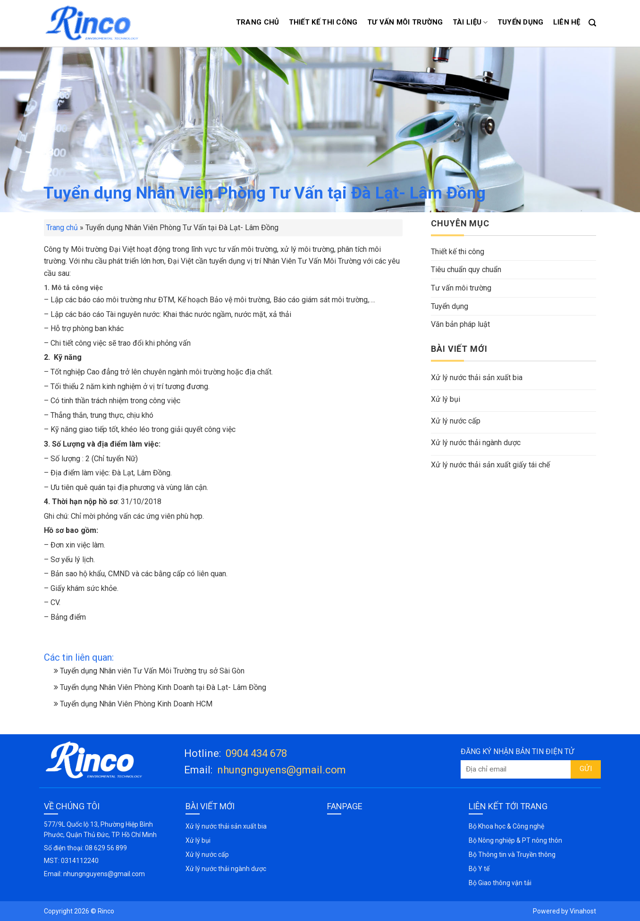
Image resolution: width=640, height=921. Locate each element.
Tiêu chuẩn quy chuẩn (466, 269)
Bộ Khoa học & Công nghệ (506, 826)
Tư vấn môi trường (405, 22)
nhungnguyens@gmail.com (281, 770)
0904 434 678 (256, 753)
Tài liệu (470, 22)
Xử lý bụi (445, 399)
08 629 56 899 (106, 848)
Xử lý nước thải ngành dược (476, 442)
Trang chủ (257, 22)
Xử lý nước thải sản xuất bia (476, 377)
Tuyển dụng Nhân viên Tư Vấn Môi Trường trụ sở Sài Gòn (149, 670)
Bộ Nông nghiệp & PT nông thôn (515, 840)
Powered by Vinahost (564, 911)
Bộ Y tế (479, 868)
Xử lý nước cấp (455, 420)
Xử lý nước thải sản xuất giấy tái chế (490, 464)
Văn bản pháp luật (460, 324)
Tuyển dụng (520, 22)
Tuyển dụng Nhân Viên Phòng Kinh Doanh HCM (133, 703)
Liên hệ (567, 22)
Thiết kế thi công (323, 22)
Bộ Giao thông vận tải (500, 883)
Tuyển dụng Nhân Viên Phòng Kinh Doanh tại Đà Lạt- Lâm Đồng (160, 687)
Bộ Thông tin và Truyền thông (512, 854)
